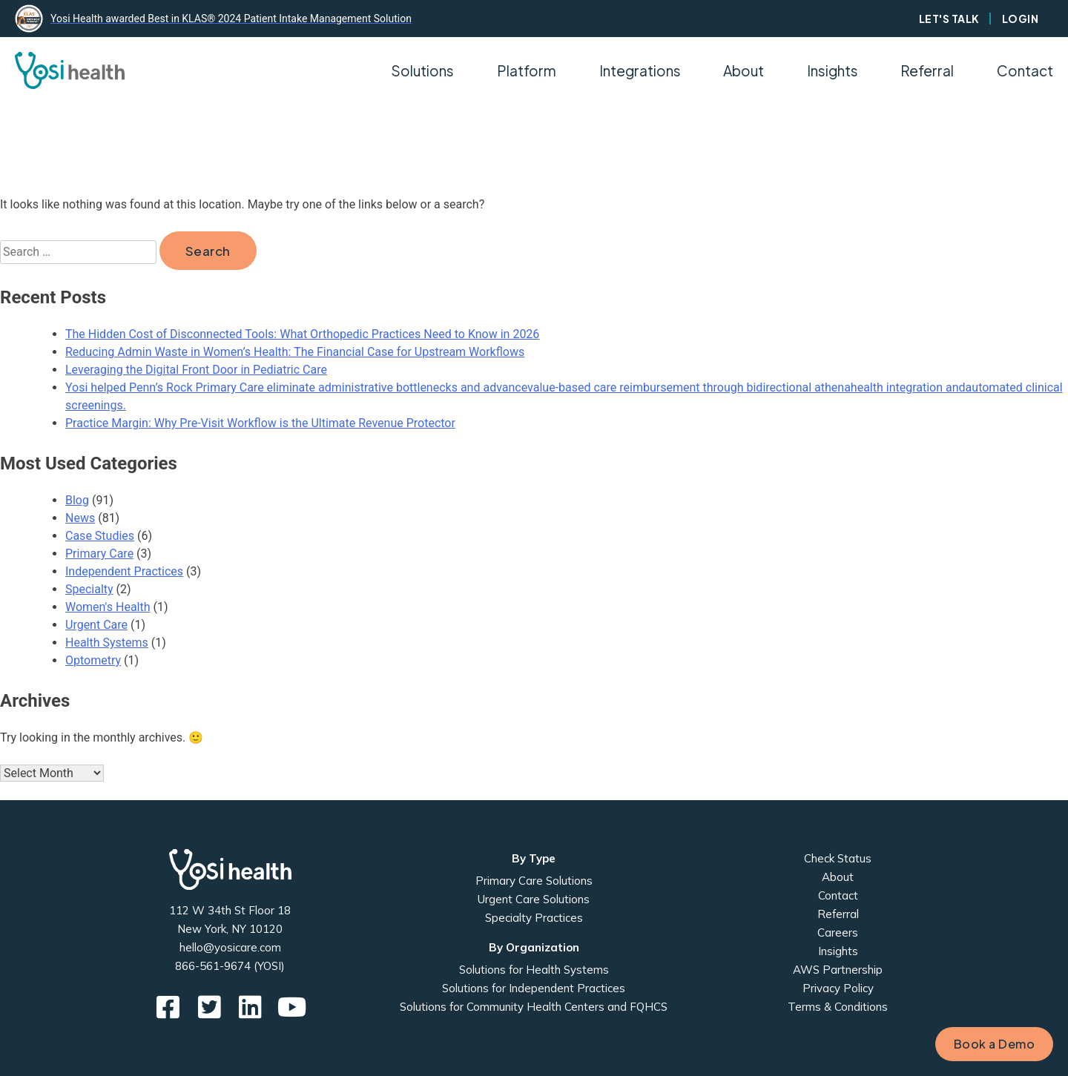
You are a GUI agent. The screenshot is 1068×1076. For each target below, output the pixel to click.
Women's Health (108, 607)
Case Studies (99, 536)
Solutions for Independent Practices (533, 988)
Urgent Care (96, 625)
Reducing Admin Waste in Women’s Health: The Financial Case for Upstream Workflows (294, 352)
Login (1020, 18)
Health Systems (106, 643)
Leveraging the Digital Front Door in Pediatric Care (196, 370)
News (80, 518)
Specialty (89, 589)
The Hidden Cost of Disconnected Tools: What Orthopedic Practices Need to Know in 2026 (302, 334)
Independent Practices (124, 571)
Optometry (93, 660)
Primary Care (99, 554)
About (838, 877)
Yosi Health (230, 869)
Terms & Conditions (838, 1007)
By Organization (534, 947)
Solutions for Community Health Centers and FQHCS (534, 1007)
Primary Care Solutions (534, 881)
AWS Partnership (838, 970)
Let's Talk (949, 18)
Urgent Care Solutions (534, 899)
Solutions (422, 70)
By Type (534, 858)
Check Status (837, 858)
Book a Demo (994, 1044)
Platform (526, 70)
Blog (77, 500)
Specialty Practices (534, 918)
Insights (832, 70)
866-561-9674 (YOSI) (230, 966)
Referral (927, 70)
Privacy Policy (838, 988)
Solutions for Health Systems (534, 970)
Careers (837, 932)
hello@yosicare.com (230, 947)
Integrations (640, 70)
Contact (1025, 70)
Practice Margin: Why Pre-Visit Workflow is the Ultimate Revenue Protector (260, 423)
